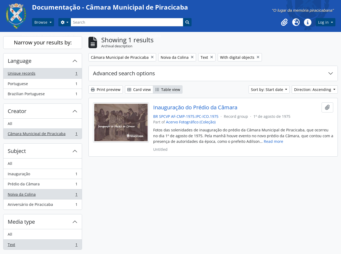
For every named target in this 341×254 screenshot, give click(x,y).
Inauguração (42, 175)
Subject (17, 151)
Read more (273, 141)
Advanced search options (124, 73)
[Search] (127, 22)
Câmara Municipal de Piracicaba (42, 135)
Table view (167, 89)
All (10, 123)
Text (42, 246)
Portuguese (42, 85)
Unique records (42, 74)
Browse (41, 22)
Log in (324, 22)
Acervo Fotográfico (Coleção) (191, 121)
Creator (17, 111)
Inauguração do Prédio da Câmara (195, 107)
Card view (139, 89)
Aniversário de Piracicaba (42, 206)
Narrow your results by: (43, 42)
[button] (284, 22)
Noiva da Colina (42, 195)
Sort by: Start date (267, 89)
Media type (21, 221)
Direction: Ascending (313, 89)
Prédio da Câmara (42, 185)
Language (19, 60)
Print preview (105, 89)
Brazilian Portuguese (42, 95)
